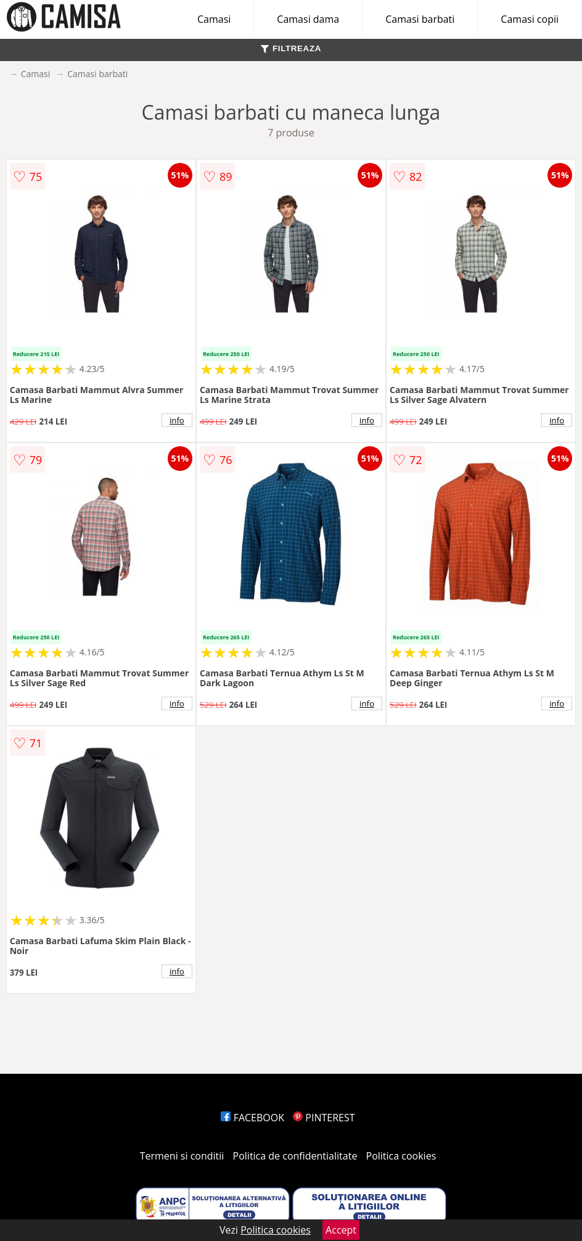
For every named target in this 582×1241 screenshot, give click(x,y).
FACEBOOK (252, 1117)
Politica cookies (401, 1156)
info (177, 420)
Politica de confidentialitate (295, 1156)
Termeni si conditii (182, 1156)
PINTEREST (324, 1117)
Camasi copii (530, 19)
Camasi (214, 19)
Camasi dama (308, 19)
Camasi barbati (419, 19)
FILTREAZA (291, 48)
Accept (341, 1230)
